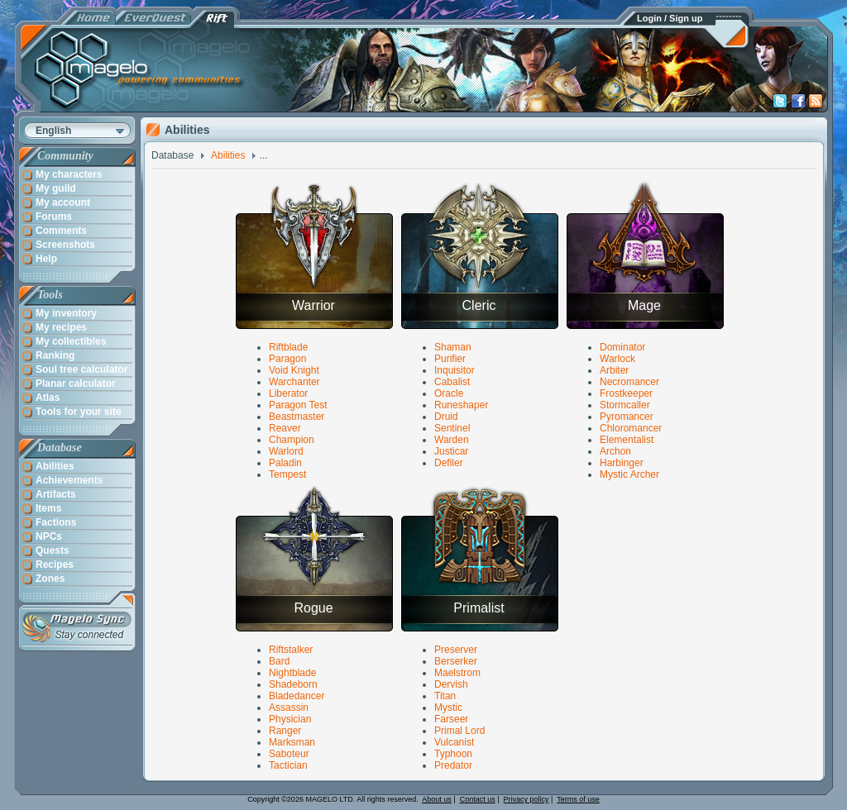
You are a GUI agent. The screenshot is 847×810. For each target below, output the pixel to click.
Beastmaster (296, 416)
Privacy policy (526, 799)
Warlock (617, 358)
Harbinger (622, 463)
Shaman (452, 347)
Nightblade (292, 673)
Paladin (285, 463)
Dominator (622, 347)
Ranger (285, 730)
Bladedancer (296, 696)
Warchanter (294, 382)
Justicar (451, 451)
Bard (279, 661)
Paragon (287, 358)
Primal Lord (459, 730)
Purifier (450, 358)
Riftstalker (291, 649)
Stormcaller (625, 405)
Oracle (448, 393)
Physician (290, 719)
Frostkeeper (626, 393)
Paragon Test (298, 405)
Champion (291, 440)
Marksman (292, 742)
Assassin (289, 707)
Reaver (285, 428)
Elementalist (626, 440)
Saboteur (289, 754)
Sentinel (452, 428)
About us (437, 799)
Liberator (288, 393)
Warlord (286, 451)
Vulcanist (454, 742)
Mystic (448, 707)
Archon (615, 451)
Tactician (288, 765)
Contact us (477, 799)
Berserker (455, 661)
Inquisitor (454, 370)
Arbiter (614, 370)
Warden (451, 440)
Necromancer (629, 382)
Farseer (451, 719)
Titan (445, 696)
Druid (446, 416)
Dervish (451, 684)
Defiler (448, 463)
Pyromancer (626, 416)
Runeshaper (461, 405)
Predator (453, 765)
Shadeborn (293, 684)
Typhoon (453, 754)
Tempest (287, 474)
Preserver (455, 649)
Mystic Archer (629, 474)
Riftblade (288, 347)
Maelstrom (457, 673)
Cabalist (452, 382)
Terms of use (578, 799)
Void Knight (294, 370)
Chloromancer (631, 428)
